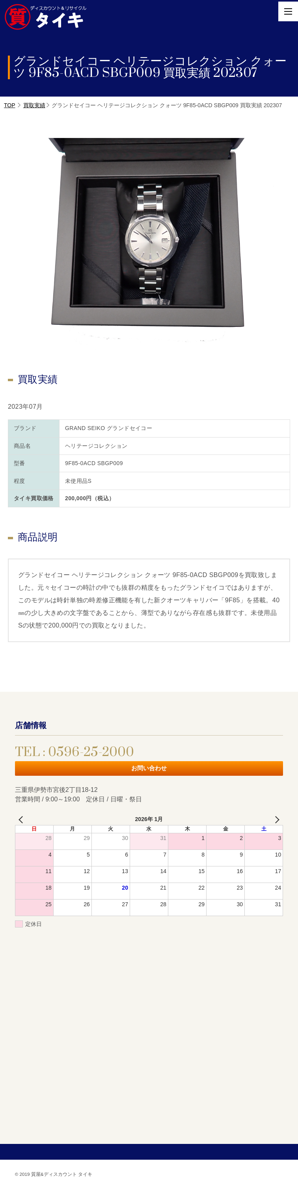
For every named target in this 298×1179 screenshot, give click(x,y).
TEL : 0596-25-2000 (74, 752)
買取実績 (34, 105)
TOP (9, 105)
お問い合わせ (149, 768)
